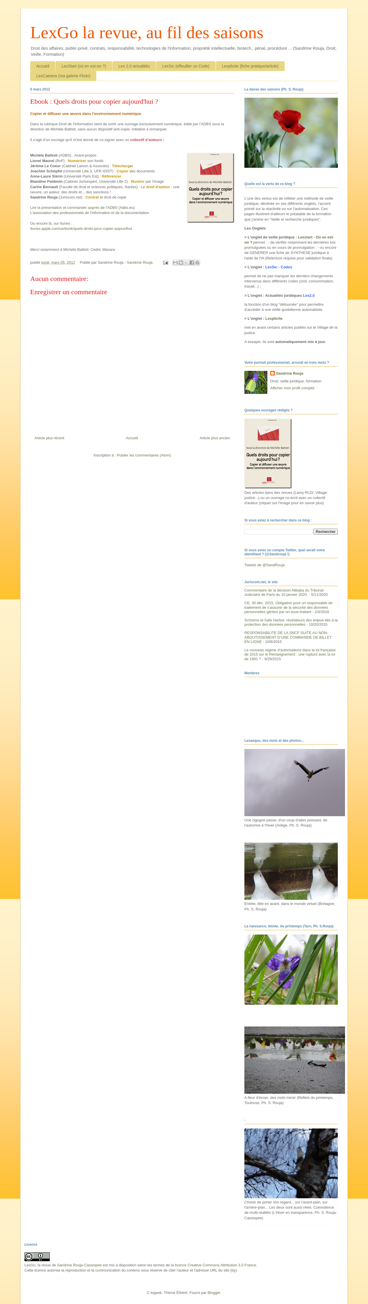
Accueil (42, 66)
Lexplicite (274, 318)
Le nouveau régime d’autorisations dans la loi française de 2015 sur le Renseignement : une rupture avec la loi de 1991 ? (290, 654)
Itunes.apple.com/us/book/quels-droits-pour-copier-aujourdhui (81, 228)
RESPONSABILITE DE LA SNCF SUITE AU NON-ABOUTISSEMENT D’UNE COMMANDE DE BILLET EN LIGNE (288, 637)
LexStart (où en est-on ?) (84, 66)
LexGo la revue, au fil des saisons (146, 32)
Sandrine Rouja (289, 373)
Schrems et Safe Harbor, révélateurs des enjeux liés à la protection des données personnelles (291, 622)
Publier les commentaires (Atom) (144, 455)
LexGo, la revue (37, 1265)
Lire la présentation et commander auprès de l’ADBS (74, 207)
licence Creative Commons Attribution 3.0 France (215, 1265)
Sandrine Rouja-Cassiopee (79, 1265)
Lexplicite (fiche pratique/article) (250, 66)
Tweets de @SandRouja (264, 565)
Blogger (214, 1292)
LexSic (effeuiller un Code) (186, 66)
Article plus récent (49, 438)
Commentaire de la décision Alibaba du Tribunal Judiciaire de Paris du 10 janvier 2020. (283, 592)
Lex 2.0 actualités (134, 66)
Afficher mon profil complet (292, 388)
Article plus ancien (215, 438)
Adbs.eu (126, 207)
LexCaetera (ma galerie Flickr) (63, 76)
